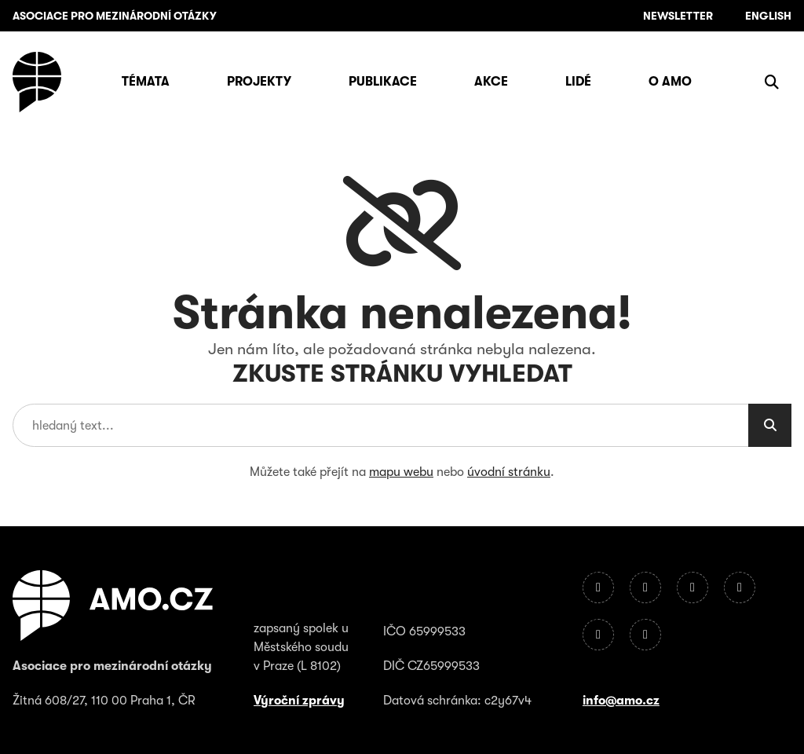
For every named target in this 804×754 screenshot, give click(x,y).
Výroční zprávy (299, 701)
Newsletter (678, 15)
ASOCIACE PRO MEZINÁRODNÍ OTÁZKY (115, 15)
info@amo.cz (621, 701)
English (768, 15)
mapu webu (401, 472)
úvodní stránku (508, 472)
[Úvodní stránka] (37, 82)
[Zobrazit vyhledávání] (771, 81)
